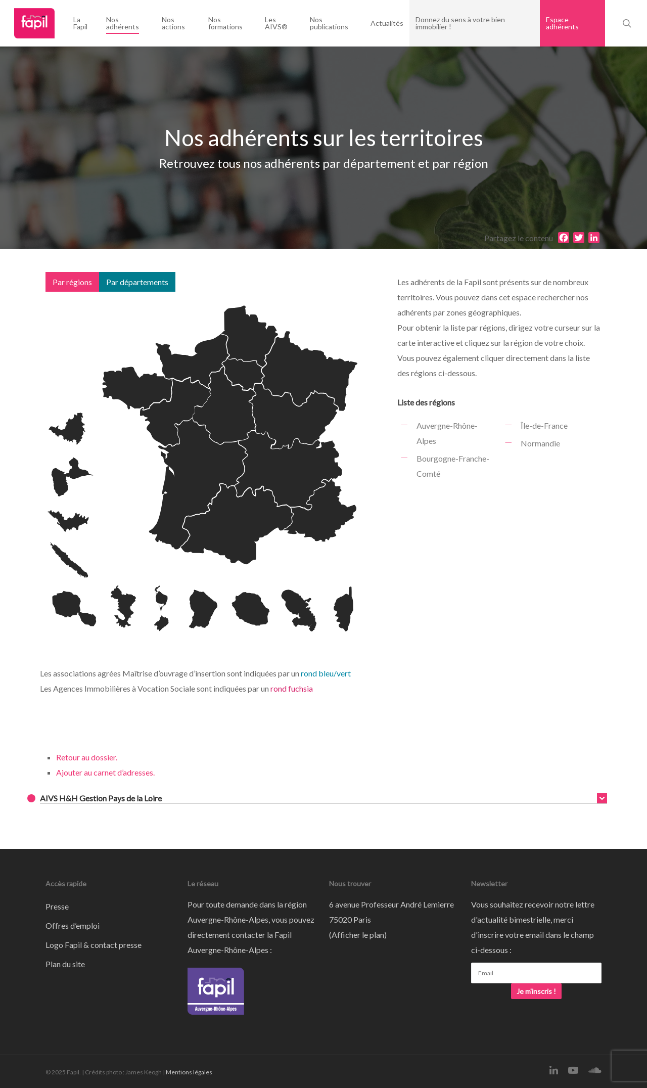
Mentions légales (189, 1072)
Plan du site (65, 964)
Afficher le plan (358, 934)
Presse (57, 906)
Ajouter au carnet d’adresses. (105, 772)
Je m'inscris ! (536, 991)
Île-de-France (544, 425)
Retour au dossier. (86, 757)
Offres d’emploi (72, 925)
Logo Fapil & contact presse (93, 944)
